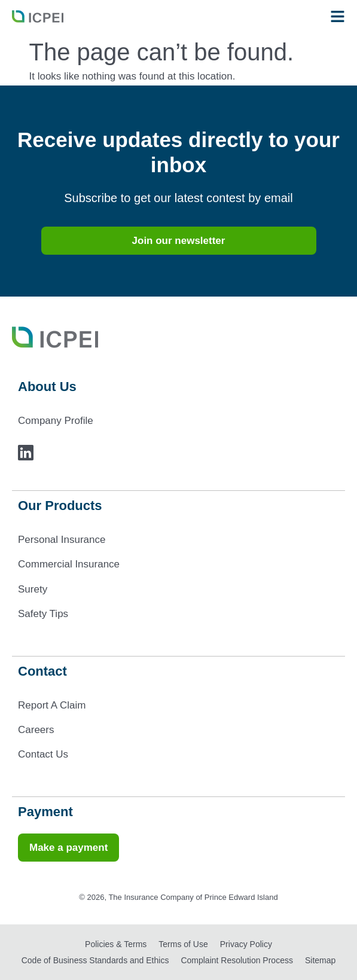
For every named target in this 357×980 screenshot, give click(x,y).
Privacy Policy (246, 944)
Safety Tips (43, 613)
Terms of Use (183, 944)
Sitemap (320, 960)
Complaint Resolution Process (237, 960)
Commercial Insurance (69, 564)
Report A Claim (52, 705)
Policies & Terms (116, 944)
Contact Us (43, 754)
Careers (36, 729)
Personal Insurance (61, 539)
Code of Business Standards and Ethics (95, 960)
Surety (32, 589)
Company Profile (55, 420)
